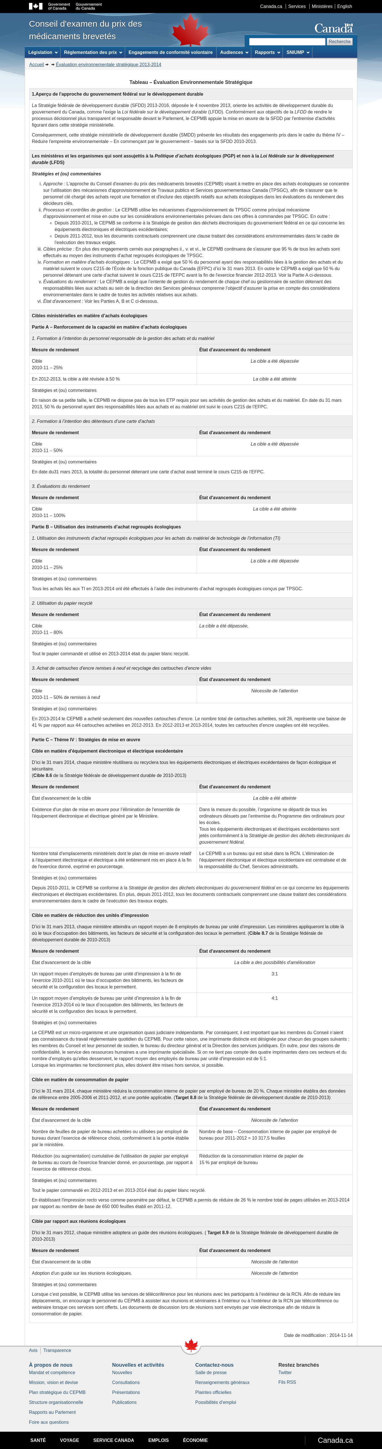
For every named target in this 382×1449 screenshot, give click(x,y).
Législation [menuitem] (43, 52)
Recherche (340, 41)
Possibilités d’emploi (215, 1402)
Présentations (126, 1392)
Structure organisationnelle (56, 1402)
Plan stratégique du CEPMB (57, 1392)
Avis (33, 1350)
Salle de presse (211, 1372)
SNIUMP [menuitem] (298, 52)
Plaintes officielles (213, 1392)
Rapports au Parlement (52, 1412)
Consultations (126, 1382)
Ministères (322, 6)
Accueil (36, 64)
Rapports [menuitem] (267, 52)
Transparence (57, 1350)
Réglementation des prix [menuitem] (93, 52)
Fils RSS (287, 1382)
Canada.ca (271, 6)
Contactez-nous (214, 1365)
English (344, 6)
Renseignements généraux (222, 1382)
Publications (124, 1402)
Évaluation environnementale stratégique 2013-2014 (108, 64)
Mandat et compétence (52, 1372)
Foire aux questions (49, 1422)
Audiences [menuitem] (234, 52)
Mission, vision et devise (53, 1382)
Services (297, 6)
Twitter (285, 1372)
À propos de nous (50, 1365)
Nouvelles (122, 1372)
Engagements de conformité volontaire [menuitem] (170, 52)
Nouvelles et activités (138, 1365)
